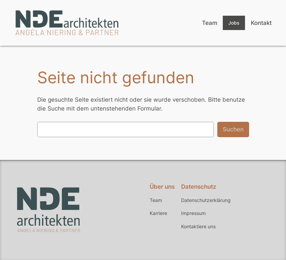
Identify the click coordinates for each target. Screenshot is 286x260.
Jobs (234, 23)
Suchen (233, 129)
